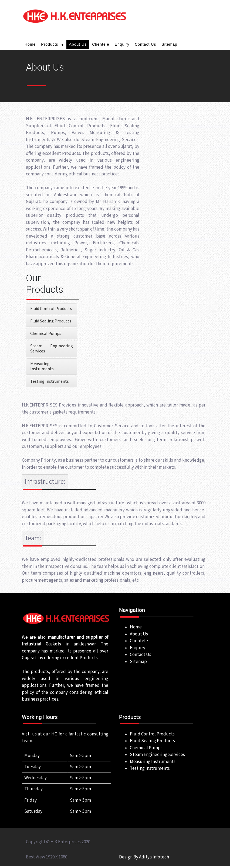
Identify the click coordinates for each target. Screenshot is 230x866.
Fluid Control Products (51, 309)
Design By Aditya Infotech (144, 857)
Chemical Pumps (45, 334)
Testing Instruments (49, 381)
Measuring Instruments (42, 366)
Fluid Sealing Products (50, 321)
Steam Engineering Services (51, 348)
